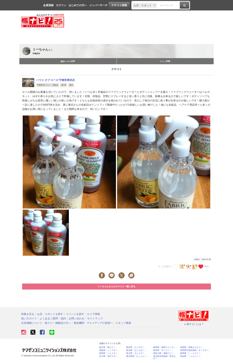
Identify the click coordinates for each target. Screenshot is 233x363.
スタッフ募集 (123, 322)
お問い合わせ (76, 318)
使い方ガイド (29, 318)
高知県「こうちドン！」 (191, 356)
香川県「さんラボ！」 (136, 353)
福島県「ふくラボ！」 (109, 350)
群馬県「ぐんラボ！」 (109, 353)
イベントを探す (75, 313)
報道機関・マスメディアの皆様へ (93, 322)
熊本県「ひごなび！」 (136, 347)
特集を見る (27, 313)
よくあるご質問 (49, 318)
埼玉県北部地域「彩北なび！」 (164, 357)
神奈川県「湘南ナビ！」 (164, 353)
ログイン (61, 5)
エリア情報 (93, 313)
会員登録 (48, 5)
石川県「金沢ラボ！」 (109, 356)
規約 (63, 318)
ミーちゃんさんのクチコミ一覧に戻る (116, 286)
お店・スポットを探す (50, 313)
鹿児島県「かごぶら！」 (137, 356)
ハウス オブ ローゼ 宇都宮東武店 (55, 80)
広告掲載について (31, 322)
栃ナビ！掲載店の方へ (58, 322)
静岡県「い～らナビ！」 (191, 353)
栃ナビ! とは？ (193, 324)
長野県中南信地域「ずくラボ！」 (195, 350)
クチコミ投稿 (119, 5)
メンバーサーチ (98, 5)
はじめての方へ (78, 5)
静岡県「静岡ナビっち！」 (165, 347)
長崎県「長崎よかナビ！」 (192, 347)
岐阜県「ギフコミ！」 (163, 350)
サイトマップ (95, 318)
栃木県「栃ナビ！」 (108, 347)
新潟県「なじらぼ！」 (136, 350)
